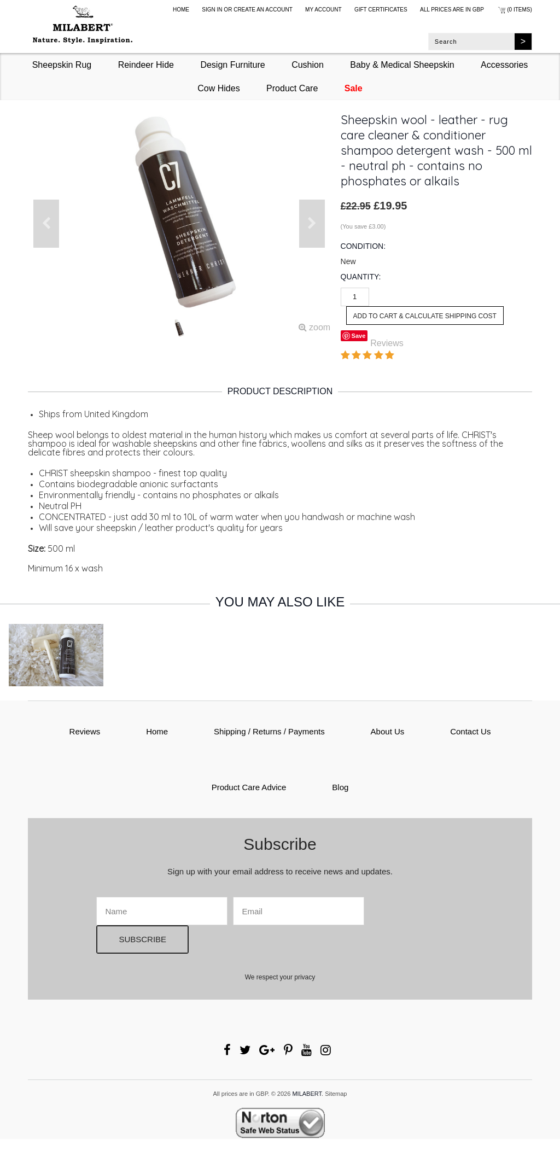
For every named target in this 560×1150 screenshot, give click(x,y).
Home (181, 10)
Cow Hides (218, 88)
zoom (315, 327)
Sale (354, 88)
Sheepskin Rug (62, 64)
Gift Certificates (380, 10)
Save (359, 335)
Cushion (307, 64)
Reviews (386, 343)
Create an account (263, 10)
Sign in (212, 10)
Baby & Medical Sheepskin (402, 64)
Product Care (292, 88)
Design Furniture (232, 64)
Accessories (504, 64)
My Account (323, 10)
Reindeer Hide (146, 64)
